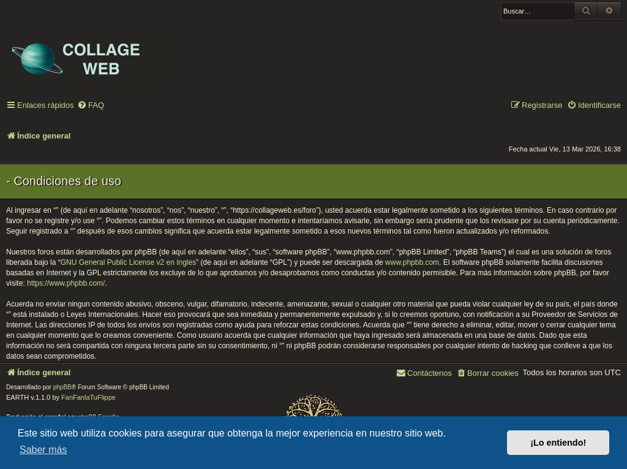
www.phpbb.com (412, 262)
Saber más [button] (43, 449)
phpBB (62, 387)
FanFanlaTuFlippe (88, 397)
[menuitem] (90, 106)
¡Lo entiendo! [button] (558, 443)
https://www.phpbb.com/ (66, 283)
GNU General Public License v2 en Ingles (128, 262)
